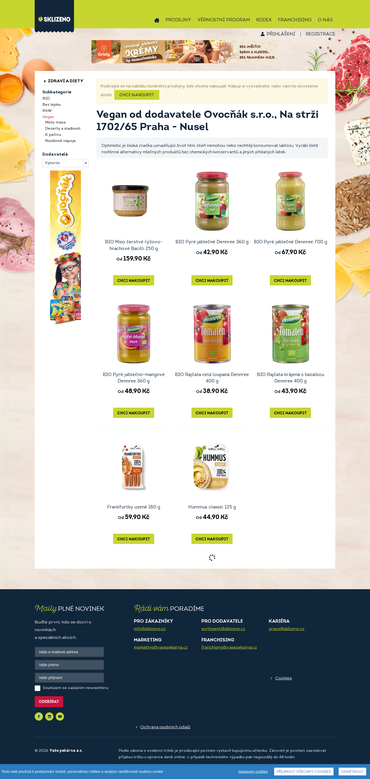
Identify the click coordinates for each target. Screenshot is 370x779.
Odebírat (49, 702)
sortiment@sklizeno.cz (223, 629)
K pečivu (53, 135)
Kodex (264, 20)
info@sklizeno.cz (150, 629)
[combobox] (65, 163)
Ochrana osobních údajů (165, 727)
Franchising (295, 20)
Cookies (283, 678)
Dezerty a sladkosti (62, 129)
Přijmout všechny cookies (304, 772)
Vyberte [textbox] (52, 163)
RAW (47, 111)
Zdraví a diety (63, 81)
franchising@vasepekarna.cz (229, 648)
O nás (325, 20)
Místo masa (55, 122)
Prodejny (178, 20)
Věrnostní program (223, 20)
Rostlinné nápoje (60, 141)
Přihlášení (281, 34)
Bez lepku (51, 105)
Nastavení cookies (253, 771)
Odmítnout (352, 772)
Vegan (48, 117)
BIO (46, 99)
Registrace (320, 34)
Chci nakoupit (136, 95)
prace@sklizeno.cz (286, 629)
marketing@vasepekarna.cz (161, 648)
